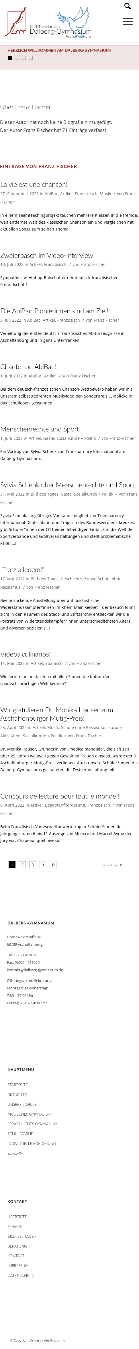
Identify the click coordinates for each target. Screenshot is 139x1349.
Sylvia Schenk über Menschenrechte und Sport (67, 484)
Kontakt (15, 1256)
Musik (105, 193)
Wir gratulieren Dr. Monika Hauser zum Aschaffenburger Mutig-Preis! (56, 713)
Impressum (17, 1265)
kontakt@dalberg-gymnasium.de (35, 969)
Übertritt (17, 1216)
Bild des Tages (44, 494)
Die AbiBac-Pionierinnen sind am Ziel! (54, 310)
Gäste (48, 438)
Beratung (17, 1246)
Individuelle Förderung (31, 1143)
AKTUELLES (17, 1094)
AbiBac (51, 193)
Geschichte (71, 579)
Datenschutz (20, 1275)
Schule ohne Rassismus (83, 727)
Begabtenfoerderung (65, 805)
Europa (14, 1153)
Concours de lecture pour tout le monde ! (60, 796)
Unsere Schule (22, 1104)
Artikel (66, 193)
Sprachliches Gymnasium (32, 1124)
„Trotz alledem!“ (22, 569)
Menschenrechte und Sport (39, 429)
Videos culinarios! (25, 654)
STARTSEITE (17, 1085)
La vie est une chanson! (34, 184)
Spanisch (54, 663)
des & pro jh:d (54, 1340)
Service (14, 1226)
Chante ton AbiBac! (28, 366)
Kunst (89, 579)
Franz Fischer (93, 264)
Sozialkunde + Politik (76, 438)
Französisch (86, 193)
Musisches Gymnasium (29, 1114)
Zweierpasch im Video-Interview (46, 255)
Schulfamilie (20, 1133)
